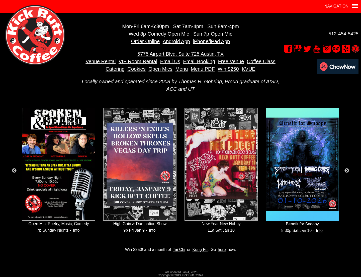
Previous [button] (14, 170)
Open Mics (160, 69)
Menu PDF (203, 69)
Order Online (145, 41)
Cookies (136, 69)
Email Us (170, 61)
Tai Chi (179, 249)
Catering (115, 69)
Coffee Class (261, 61)
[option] (58, 171)
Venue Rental (100, 61)
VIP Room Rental (138, 61)
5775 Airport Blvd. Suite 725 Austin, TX (180, 54)
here (222, 249)
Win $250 (228, 69)
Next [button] (346, 170)
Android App (176, 41)
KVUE (248, 69)
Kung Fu (200, 249)
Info (76, 230)
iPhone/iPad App (211, 41)
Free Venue (231, 61)
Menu (181, 69)
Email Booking (199, 61)
